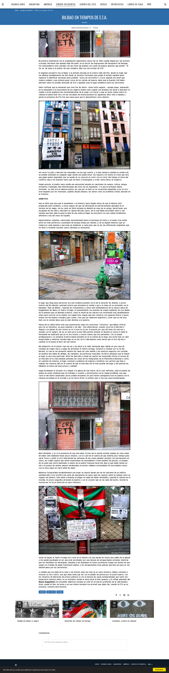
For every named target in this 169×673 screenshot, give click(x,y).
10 (114, 604)
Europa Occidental (26, 10)
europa (59, 592)
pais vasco (51, 592)
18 (19, 604)
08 (67, 604)
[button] (165, 4)
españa (42, 592)
